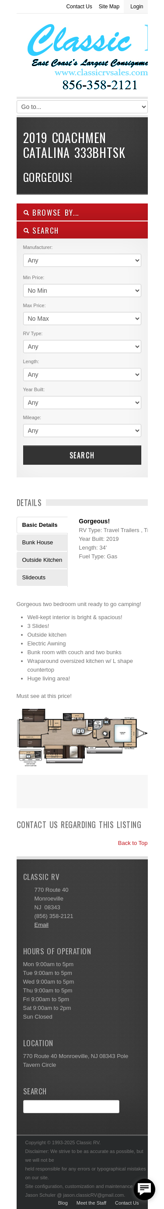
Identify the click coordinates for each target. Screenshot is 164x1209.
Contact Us (79, 7)
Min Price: (34, 277)
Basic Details (40, 525)
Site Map (109, 7)
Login (136, 7)
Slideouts (33, 577)
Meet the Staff (91, 1202)
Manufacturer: (38, 247)
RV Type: (33, 333)
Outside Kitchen (42, 560)
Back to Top (128, 843)
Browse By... (51, 212)
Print (27, 797)
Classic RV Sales (82, 57)
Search (82, 455)
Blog (63, 1202)
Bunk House (37, 542)
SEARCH (41, 230)
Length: (31, 361)
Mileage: (32, 417)
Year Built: (34, 389)
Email (42, 925)
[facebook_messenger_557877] (144, 1189)
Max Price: (34, 305)
